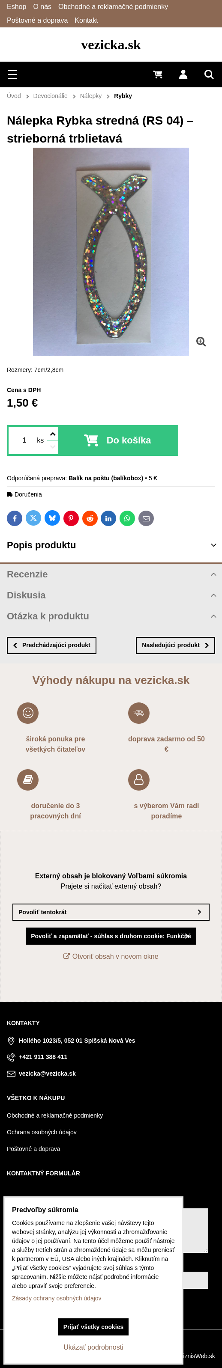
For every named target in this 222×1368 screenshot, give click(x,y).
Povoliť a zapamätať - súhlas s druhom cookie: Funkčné (111, 936)
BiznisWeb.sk (197, 1356)
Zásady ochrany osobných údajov (57, 1298)
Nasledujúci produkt (175, 645)
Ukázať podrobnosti (93, 1347)
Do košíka (129, 440)
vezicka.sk (111, 44)
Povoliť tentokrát (42, 912)
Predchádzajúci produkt (51, 645)
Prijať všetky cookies (93, 1326)
